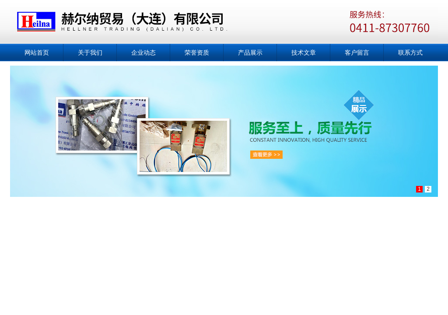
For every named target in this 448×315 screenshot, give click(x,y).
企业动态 (143, 52)
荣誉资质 (197, 52)
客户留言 (357, 52)
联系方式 (410, 52)
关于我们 (90, 52)
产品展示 (250, 52)
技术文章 (303, 52)
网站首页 (36, 52)
